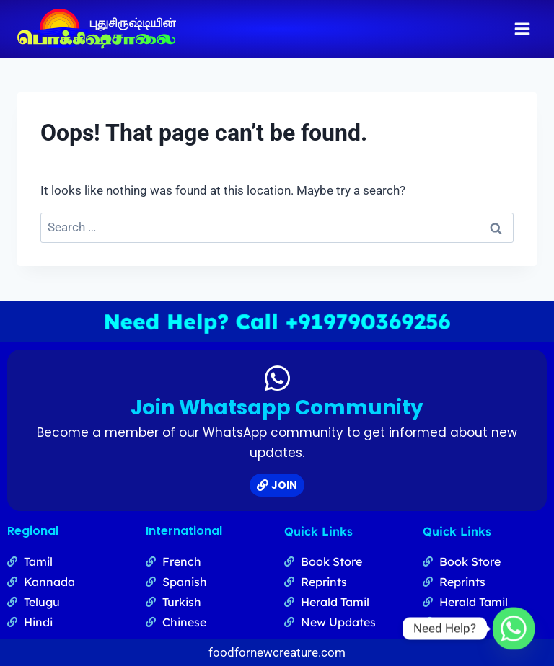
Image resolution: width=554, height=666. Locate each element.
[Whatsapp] (513, 628)
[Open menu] (522, 28)
